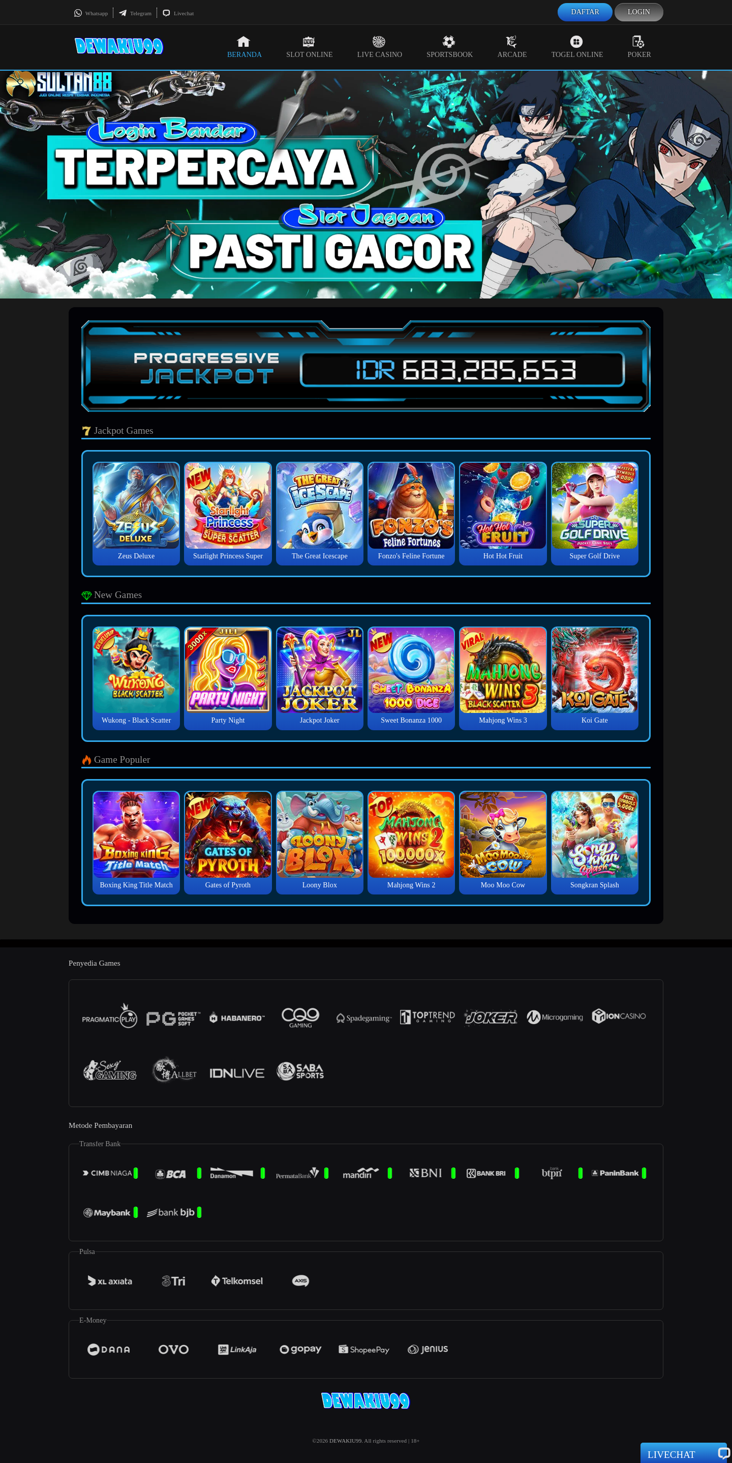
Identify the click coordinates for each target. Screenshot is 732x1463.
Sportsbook (449, 46)
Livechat (178, 13)
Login (639, 12)
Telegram (134, 13)
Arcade (512, 46)
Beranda (244, 46)
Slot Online (309, 46)
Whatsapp (91, 13)
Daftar (585, 12)
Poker (639, 46)
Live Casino (380, 46)
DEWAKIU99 (345, 1441)
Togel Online (577, 46)
